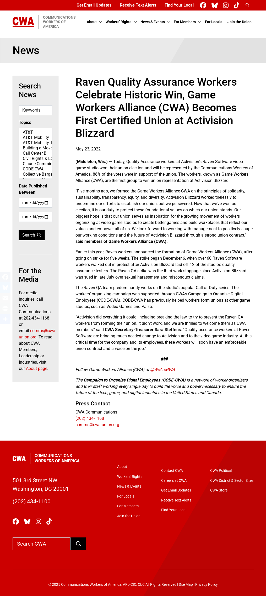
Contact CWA (172, 470)
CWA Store (218, 490)
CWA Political (221, 470)
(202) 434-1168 (89, 418)
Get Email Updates (94, 5)
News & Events (152, 22)
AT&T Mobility (35, 137)
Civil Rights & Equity (35, 158)
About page (36, 368)
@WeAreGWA (162, 369)
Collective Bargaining (35, 174)
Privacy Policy (206, 584)
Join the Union (239, 22)
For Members (185, 22)
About (92, 22)
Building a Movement (35, 148)
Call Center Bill (35, 153)
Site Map (186, 584)
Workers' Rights (118, 22)
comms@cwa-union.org (97, 424)
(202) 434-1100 (32, 501)
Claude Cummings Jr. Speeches (35, 163)
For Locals (213, 22)
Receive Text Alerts (138, 5)
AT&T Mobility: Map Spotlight (35, 142)
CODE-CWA (35, 169)
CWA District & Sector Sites (231, 480)
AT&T (35, 132)
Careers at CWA (174, 480)
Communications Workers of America (57, 458)
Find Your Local (179, 5)
